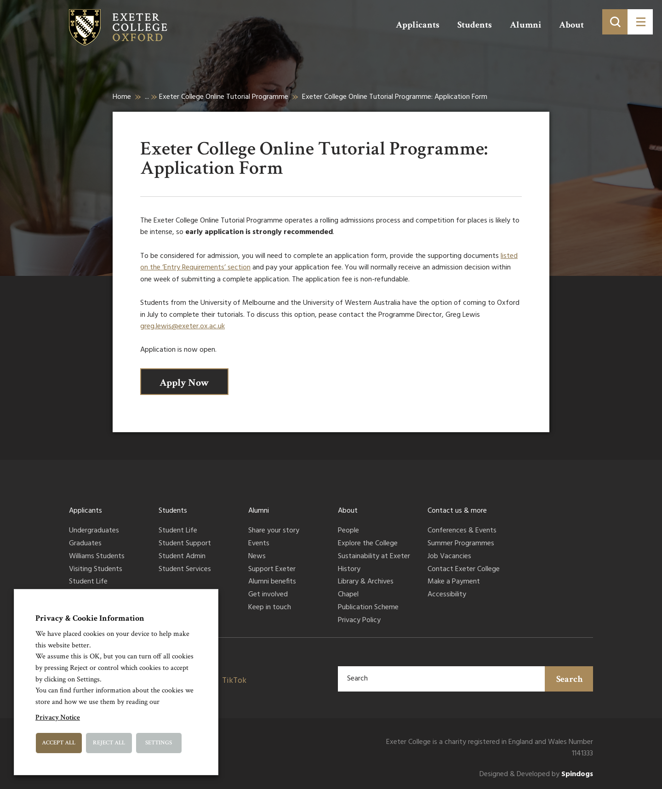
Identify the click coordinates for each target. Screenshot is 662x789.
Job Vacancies (449, 556)
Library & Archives (366, 582)
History (349, 569)
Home (122, 97)
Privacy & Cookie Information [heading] (89, 618)
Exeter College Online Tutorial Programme (223, 97)
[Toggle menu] (640, 21)
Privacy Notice (57, 717)
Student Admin (182, 556)
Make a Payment (454, 582)
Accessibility (447, 594)
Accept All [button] (58, 743)
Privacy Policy (359, 620)
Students (474, 25)
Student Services (185, 569)
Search (569, 679)
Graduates (85, 543)
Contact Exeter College (464, 569)
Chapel (348, 594)
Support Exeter (272, 569)
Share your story (273, 531)
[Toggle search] (615, 21)
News (257, 556)
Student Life (88, 582)
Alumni (525, 25)
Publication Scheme (368, 607)
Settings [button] (158, 743)
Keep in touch (269, 607)
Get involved (268, 594)
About (571, 25)
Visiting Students (95, 569)
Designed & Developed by (536, 774)
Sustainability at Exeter (374, 556)
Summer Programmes (461, 543)
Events (258, 543)
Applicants (417, 25)
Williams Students (97, 556)
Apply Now (184, 382)
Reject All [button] (109, 743)
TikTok (234, 680)
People (348, 531)
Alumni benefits (272, 582)
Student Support (185, 543)
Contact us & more (457, 511)
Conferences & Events (462, 531)
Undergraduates (94, 531)
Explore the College (368, 543)
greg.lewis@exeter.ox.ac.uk (182, 326)
